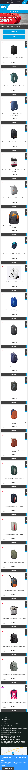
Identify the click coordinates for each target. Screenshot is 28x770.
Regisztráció (8, 1)
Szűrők (14, 36)
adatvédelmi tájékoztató (6, 734)
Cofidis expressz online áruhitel (7, 715)
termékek (3, 26)
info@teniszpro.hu (7, 721)
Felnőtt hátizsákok (15, 26)
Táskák (8, 26)
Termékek (14, 31)
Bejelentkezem (9, 2)
